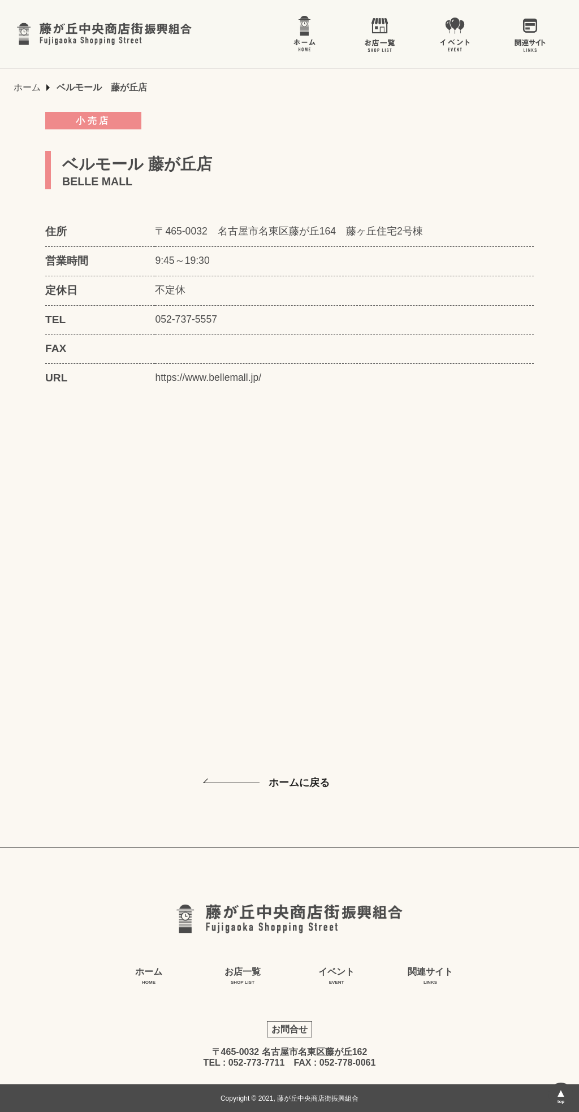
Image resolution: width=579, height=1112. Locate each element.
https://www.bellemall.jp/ (208, 377)
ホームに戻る (299, 782)
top (561, 1101)
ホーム (27, 87)
